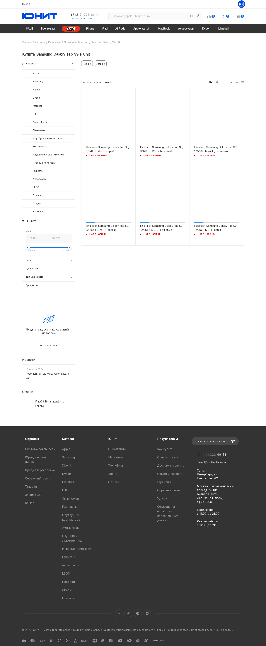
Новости (28, 359)
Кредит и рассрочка (40, 470)
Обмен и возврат (169, 474)
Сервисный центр (38, 478)
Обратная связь (168, 490)
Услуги (162, 498)
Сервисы (32, 439)
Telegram (128, 613)
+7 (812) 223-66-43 (85, 15)
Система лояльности (40, 449)
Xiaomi (66, 465)
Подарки (68, 582)
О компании (117, 449)
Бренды (114, 474)
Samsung (68, 457)
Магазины (115, 457)
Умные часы (70, 528)
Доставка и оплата (170, 465)
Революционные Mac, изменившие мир (47, 376)
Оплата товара (167, 457)
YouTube (138, 613)
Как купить (165, 449)
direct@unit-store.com (212, 462)
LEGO (66, 573)
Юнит (112, 439)
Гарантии (164, 482)
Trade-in (31, 486)
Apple (66, 449)
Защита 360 (33, 495)
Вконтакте (119, 613)
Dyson (66, 474)
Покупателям (167, 439)
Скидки (67, 590)
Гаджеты (68, 557)
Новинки (68, 598)
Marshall (68, 482)
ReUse (29, 503)
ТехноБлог (116, 465)
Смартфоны (70, 498)
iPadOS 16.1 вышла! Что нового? (49, 403)
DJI (64, 490)
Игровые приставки (76, 549)
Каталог (68, 439)
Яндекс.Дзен (147, 613)
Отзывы (113, 482)
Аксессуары (70, 565)
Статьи (27, 392)
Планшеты (69, 506)
